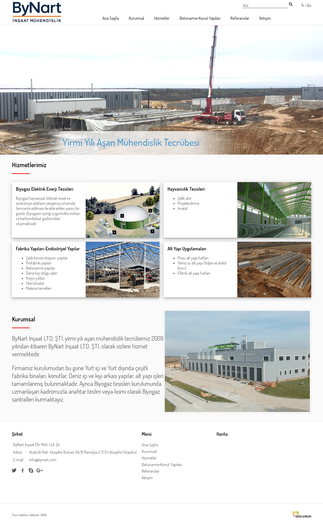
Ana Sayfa (110, 18)
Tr (302, 5)
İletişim (265, 18)
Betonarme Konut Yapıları (200, 18)
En (309, 5)
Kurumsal (136, 18)
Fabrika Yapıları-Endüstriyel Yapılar (48, 248)
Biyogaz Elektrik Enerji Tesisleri (44, 189)
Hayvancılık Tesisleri (186, 189)
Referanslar (239, 18)
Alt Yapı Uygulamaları (187, 248)
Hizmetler (162, 18)
